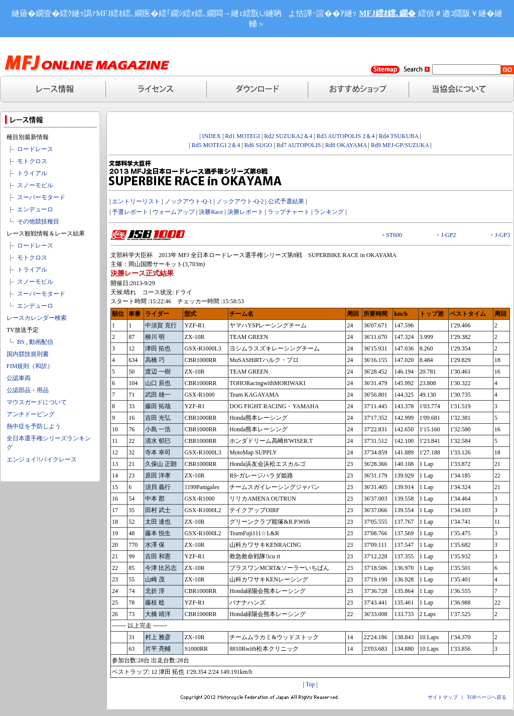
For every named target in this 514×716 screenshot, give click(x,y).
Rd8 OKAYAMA (346, 145)
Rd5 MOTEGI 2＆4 (215, 145)
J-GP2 (448, 234)
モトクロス (32, 161)
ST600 (394, 234)
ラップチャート (289, 211)
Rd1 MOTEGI (242, 136)
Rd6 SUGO (259, 145)
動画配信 (41, 341)
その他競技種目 (38, 221)
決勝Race (211, 211)
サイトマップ (443, 697)
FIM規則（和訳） (30, 366)
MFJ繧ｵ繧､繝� (387, 13)
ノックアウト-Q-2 (240, 201)
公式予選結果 (286, 201)
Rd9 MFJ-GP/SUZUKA (400, 145)
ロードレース (35, 149)
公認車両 (19, 378)
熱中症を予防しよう (34, 426)
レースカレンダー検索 (37, 317)
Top (310, 684)
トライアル (32, 173)
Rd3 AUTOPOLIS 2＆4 (345, 136)
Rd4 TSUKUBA (399, 136)
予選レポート (130, 211)
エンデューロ (35, 209)
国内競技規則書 (28, 353)
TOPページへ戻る (486, 697)
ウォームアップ (174, 211)
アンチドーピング (31, 414)
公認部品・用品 (28, 390)
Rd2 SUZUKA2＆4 (287, 136)
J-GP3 (502, 234)
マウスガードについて (37, 402)
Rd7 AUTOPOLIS (299, 145)
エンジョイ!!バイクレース (42, 459)
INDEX (211, 136)
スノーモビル (35, 185)
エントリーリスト (136, 201)
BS (21, 341)
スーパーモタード (41, 197)
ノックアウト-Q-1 (188, 201)
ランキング (329, 211)
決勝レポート (245, 211)
